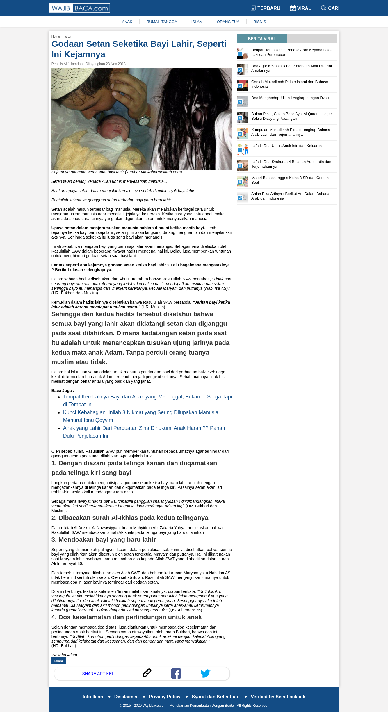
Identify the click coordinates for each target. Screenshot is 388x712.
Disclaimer (129, 697)
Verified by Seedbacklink (278, 697)
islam (58, 661)
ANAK (127, 21)
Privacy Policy (168, 697)
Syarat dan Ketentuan (219, 697)
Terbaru (265, 8)
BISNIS (260, 21)
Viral (300, 8)
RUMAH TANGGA (162, 21)
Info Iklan (97, 697)
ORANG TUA (228, 21)
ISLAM (197, 21)
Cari (330, 8)
